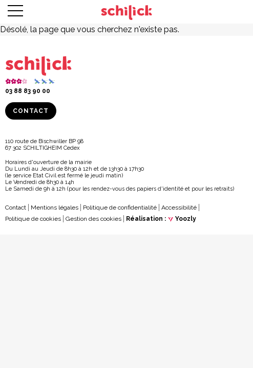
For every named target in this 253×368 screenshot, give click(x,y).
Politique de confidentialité (120, 207)
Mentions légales (54, 207)
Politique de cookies (33, 218)
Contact (31, 110)
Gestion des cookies (93, 218)
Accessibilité (179, 207)
